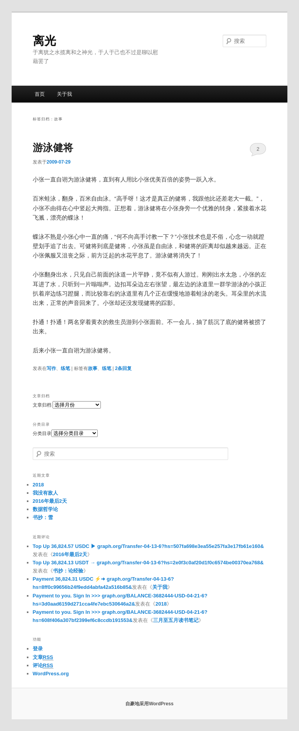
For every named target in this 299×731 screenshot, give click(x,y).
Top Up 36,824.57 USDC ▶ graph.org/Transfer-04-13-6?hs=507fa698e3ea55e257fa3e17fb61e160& (148, 546)
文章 (43, 657)
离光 (44, 40)
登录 (38, 649)
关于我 (64, 94)
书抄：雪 (43, 517)
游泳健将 (53, 147)
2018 (38, 485)
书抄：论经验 (68, 571)
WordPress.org (51, 673)
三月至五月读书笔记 (176, 620)
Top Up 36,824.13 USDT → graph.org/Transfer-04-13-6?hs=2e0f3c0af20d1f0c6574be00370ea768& (148, 562)
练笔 (65, 368)
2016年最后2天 (50, 501)
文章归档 (42, 405)
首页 (40, 94)
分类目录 (42, 433)
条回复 (123, 368)
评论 (43, 665)
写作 (51, 368)
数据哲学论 (45, 509)
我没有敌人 (45, 493)
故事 (92, 368)
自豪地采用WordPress (149, 703)
